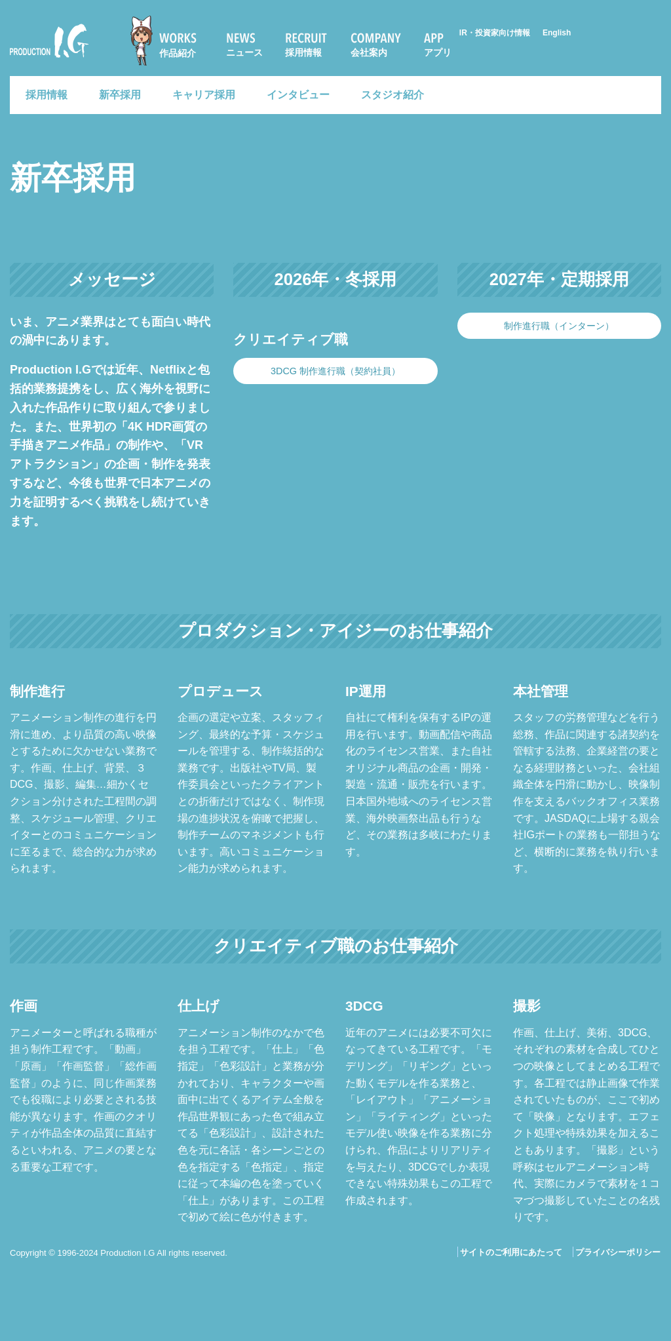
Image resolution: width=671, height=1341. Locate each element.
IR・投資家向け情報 (494, 32)
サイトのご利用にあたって (511, 1252)
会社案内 (369, 52)
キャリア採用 (203, 94)
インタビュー (298, 94)
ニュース (244, 52)
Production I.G (49, 40)
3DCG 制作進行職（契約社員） (335, 371)
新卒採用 (120, 94)
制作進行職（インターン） (559, 326)
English (557, 32)
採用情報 (303, 52)
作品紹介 (177, 53)
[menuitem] (169, 41)
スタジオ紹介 (392, 94)
